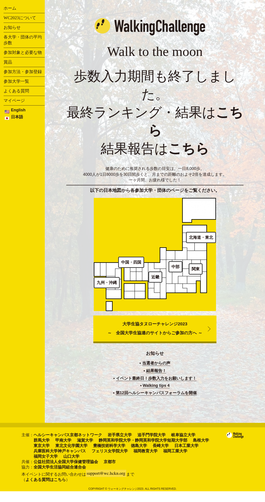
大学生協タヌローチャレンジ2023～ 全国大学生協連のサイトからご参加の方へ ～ (154, 328)
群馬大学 (42, 440)
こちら (188, 148)
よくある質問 (16, 91)
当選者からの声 (156, 363)
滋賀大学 (85, 440)
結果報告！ (156, 371)
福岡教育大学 (145, 451)
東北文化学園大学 (71, 445)
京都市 (110, 462)
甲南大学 (63, 440)
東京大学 (42, 445)
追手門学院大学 (151, 435)
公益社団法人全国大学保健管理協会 (66, 462)
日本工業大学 (186, 445)
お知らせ (12, 27)
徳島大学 (139, 445)
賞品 (8, 62)
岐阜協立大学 (183, 435)
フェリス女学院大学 (110, 451)
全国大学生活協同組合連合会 (60, 467)
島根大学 (201, 440)
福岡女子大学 (46, 456)
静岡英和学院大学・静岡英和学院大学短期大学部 (143, 440)
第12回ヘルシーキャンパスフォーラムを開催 (156, 393)
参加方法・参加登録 (23, 71)
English (18, 110)
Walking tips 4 (156, 385)
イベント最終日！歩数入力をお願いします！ (156, 378)
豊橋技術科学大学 (109, 445)
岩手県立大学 (120, 435)
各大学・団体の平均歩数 (23, 40)
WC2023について (20, 17)
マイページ (14, 100)
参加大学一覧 (16, 81)
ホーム (10, 8)
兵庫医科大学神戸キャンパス (60, 451)
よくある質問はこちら (46, 479)
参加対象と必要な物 (23, 52)
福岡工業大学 (175, 451)
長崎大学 (161, 445)
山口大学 (71, 456)
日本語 (17, 117)
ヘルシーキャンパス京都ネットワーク (68, 435)
